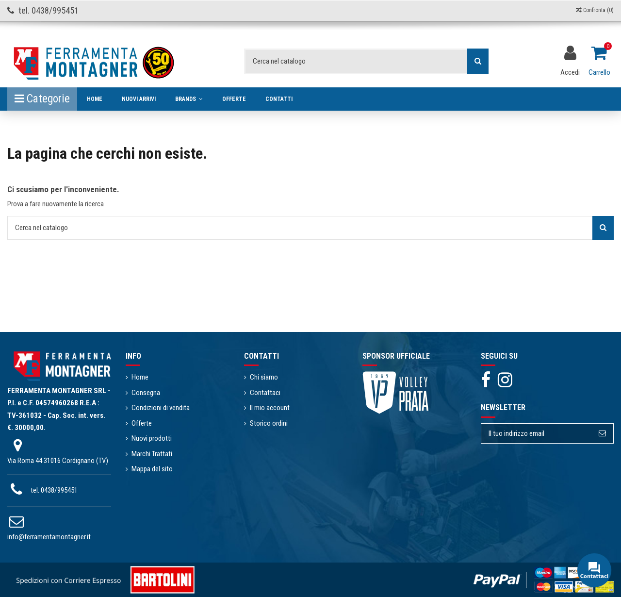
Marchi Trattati (151, 453)
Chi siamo (264, 377)
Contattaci (265, 392)
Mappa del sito (152, 468)
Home (139, 377)
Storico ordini (269, 423)
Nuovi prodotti (151, 438)
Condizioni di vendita (160, 407)
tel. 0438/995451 (54, 490)
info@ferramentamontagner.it (49, 536)
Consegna (145, 392)
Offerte (141, 423)
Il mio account (270, 407)
